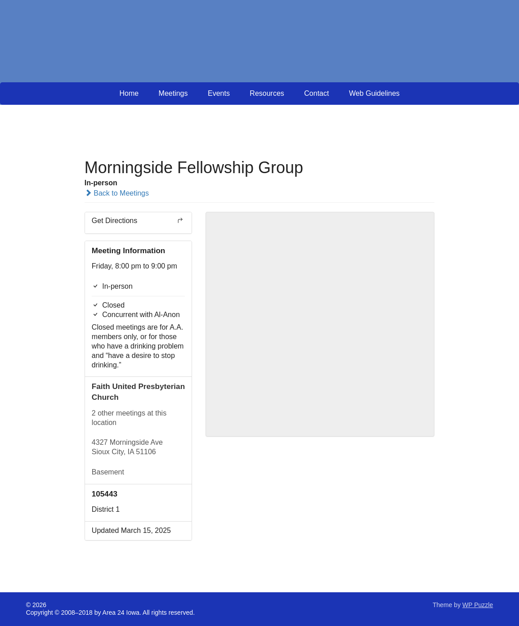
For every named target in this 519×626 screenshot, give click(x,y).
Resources (267, 93)
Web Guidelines (374, 93)
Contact (316, 93)
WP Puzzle (477, 604)
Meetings (173, 93)
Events (219, 93)
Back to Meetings (117, 193)
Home (129, 93)
